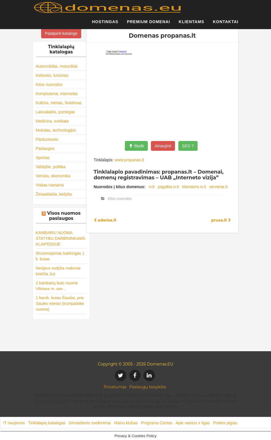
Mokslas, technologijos (56, 130)
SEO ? (188, 146)
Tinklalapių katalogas (46, 423)
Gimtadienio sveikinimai (90, 423)
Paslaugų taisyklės (147, 386)
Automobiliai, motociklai (56, 66)
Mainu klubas (126, 423)
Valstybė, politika (50, 166)
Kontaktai (225, 24)
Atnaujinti (163, 146)
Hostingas (105, 24)
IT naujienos (14, 423)
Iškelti (136, 146)
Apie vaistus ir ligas (193, 423)
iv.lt (151, 186)
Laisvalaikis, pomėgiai (55, 112)
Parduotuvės (47, 139)
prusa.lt (221, 220)
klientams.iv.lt (194, 186)
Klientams (191, 24)
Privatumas (115, 386)
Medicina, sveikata (52, 121)
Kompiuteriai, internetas (57, 93)
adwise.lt (105, 220)
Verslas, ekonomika (53, 176)
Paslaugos (45, 148)
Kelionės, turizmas (52, 75)
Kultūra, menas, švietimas (58, 103)
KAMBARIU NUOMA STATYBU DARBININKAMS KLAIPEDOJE (60, 238)
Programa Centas (156, 423)
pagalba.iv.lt (168, 186)
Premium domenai (148, 24)
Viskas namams (50, 185)
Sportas (42, 157)
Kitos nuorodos (49, 84)
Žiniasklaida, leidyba (54, 194)
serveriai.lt (218, 186)
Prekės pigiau (225, 423)
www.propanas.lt (129, 160)
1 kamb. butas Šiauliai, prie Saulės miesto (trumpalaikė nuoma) (60, 304)
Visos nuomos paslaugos (64, 215)
